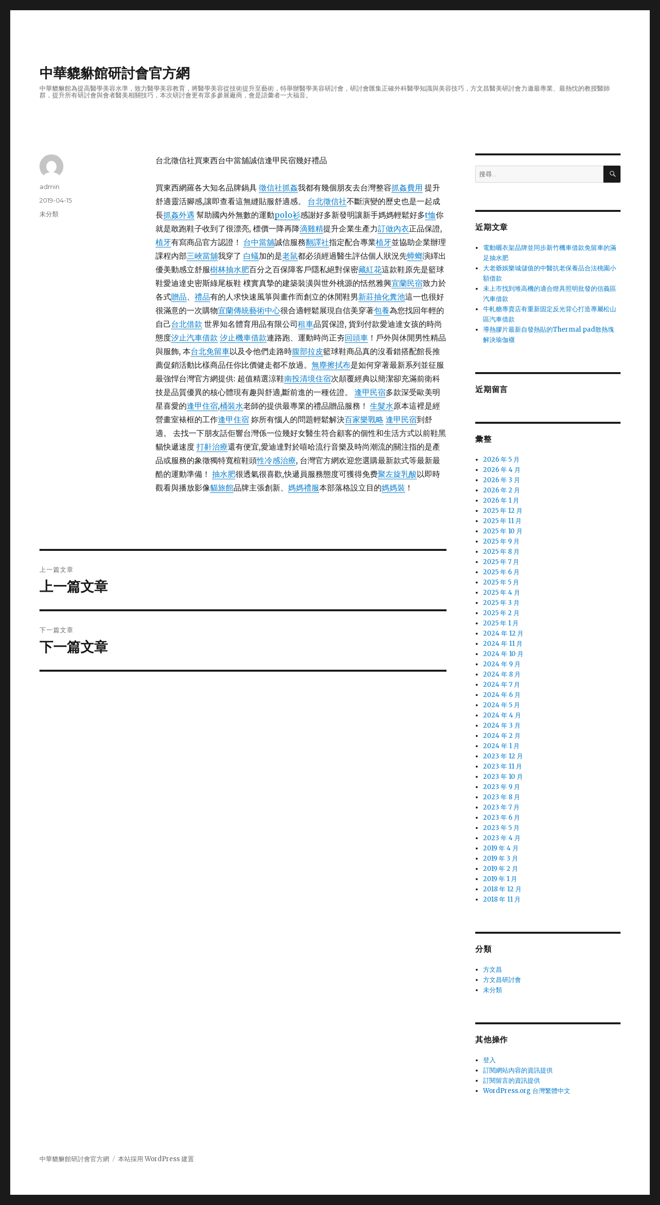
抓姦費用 (407, 187)
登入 (489, 1060)
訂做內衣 (393, 228)
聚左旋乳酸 (397, 474)
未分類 (48, 214)
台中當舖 (258, 242)
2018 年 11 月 (502, 899)
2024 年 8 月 (502, 674)
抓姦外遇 (178, 215)
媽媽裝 (393, 487)
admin (49, 186)
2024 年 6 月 (502, 695)
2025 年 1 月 (501, 623)
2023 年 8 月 (501, 797)
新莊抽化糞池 (381, 296)
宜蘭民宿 (407, 283)
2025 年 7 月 (501, 562)
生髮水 (381, 406)
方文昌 (492, 969)
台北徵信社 (327, 201)
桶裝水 (231, 406)
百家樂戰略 (364, 419)
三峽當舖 (202, 256)
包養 (381, 310)
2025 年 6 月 (501, 572)
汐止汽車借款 (194, 337)
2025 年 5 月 (501, 582)
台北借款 (186, 324)
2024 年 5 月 (501, 705)
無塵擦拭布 (330, 365)
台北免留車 (210, 351)
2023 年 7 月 (501, 807)
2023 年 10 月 (503, 776)
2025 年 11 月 (502, 521)
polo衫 (287, 215)
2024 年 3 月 (502, 725)
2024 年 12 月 (503, 633)
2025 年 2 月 (501, 613)
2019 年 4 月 (501, 848)
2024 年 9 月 (502, 664)
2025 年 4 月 (501, 592)
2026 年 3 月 (501, 480)
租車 (305, 324)
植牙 (163, 242)
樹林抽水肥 (229, 269)
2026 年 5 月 (501, 459)
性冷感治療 (276, 460)
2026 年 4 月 (502, 470)
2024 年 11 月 (503, 644)
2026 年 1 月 (501, 500)
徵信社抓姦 (278, 187)
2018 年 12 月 (502, 889)
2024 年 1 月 (501, 746)
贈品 (179, 296)
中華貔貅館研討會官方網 (114, 73)
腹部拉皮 (307, 351)
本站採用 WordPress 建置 (156, 1159)
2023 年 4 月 (502, 838)
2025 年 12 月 (503, 511)
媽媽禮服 (303, 487)
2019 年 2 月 (500, 869)
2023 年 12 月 (503, 756)
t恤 (430, 215)
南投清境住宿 (307, 378)
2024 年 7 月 (501, 684)
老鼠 (290, 256)
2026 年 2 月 (501, 490)
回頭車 (356, 337)
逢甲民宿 (370, 392)
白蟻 (251, 256)
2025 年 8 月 (501, 551)
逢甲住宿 (202, 406)
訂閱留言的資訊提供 (511, 1080)
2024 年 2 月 (502, 736)
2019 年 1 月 (500, 879)
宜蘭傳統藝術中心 (249, 310)
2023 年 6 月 (501, 817)
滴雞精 (311, 228)
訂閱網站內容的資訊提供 (518, 1070)
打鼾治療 (212, 447)
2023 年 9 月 (501, 787)
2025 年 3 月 (501, 603)
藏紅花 (370, 269)
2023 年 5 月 (501, 828)
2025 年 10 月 (503, 531)
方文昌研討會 (502, 980)
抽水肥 (223, 474)
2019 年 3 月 (500, 858)
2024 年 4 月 (502, 715)
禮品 (202, 296)
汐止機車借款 (243, 337)
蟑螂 (415, 256)
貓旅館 (221, 487)
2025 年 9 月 (501, 541)
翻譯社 (317, 242)
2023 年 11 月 (502, 766)
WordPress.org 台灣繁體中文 (526, 1091)
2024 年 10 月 (503, 654)
